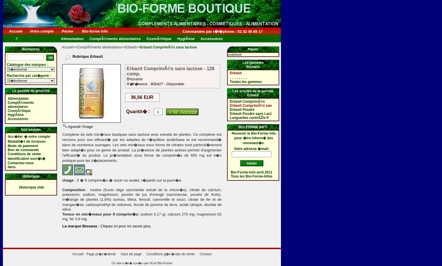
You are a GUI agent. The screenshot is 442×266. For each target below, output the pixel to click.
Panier (67, 31)
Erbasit (130, 47)
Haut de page (131, 254)
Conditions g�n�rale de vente (171, 254)
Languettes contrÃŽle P (249, 118)
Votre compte (42, 31)
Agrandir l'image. (80, 127)
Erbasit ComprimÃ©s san (251, 106)
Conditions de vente (24, 154)
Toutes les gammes (246, 82)
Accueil (15, 31)
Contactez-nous (21, 163)
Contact (205, 254)
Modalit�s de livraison (27, 142)
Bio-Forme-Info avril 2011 (252, 172)
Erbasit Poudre (242, 110)
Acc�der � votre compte (29, 137)
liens (12, 167)
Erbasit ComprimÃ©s (247, 101)
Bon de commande (23, 150)
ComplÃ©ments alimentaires (99, 47)
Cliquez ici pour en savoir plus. (125, 226)
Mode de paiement (23, 146)
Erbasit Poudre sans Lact (251, 114)
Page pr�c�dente (101, 254)
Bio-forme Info (95, 31)
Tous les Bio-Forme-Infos (252, 176)
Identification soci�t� (26, 159)
